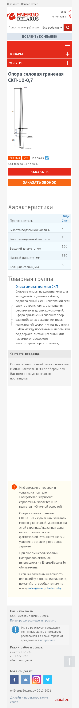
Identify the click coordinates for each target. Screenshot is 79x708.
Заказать (39, 171)
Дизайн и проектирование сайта (29, 699)
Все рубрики (52, 27)
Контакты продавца (25, 354)
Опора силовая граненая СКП (37, 286)
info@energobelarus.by (45, 588)
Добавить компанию (39, 37)
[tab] (39, 54)
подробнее (47, 640)
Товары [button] (16, 54)
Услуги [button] (15, 63)
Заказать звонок (39, 182)
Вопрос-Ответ (29, 3)
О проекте (13, 3)
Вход (64, 11)
